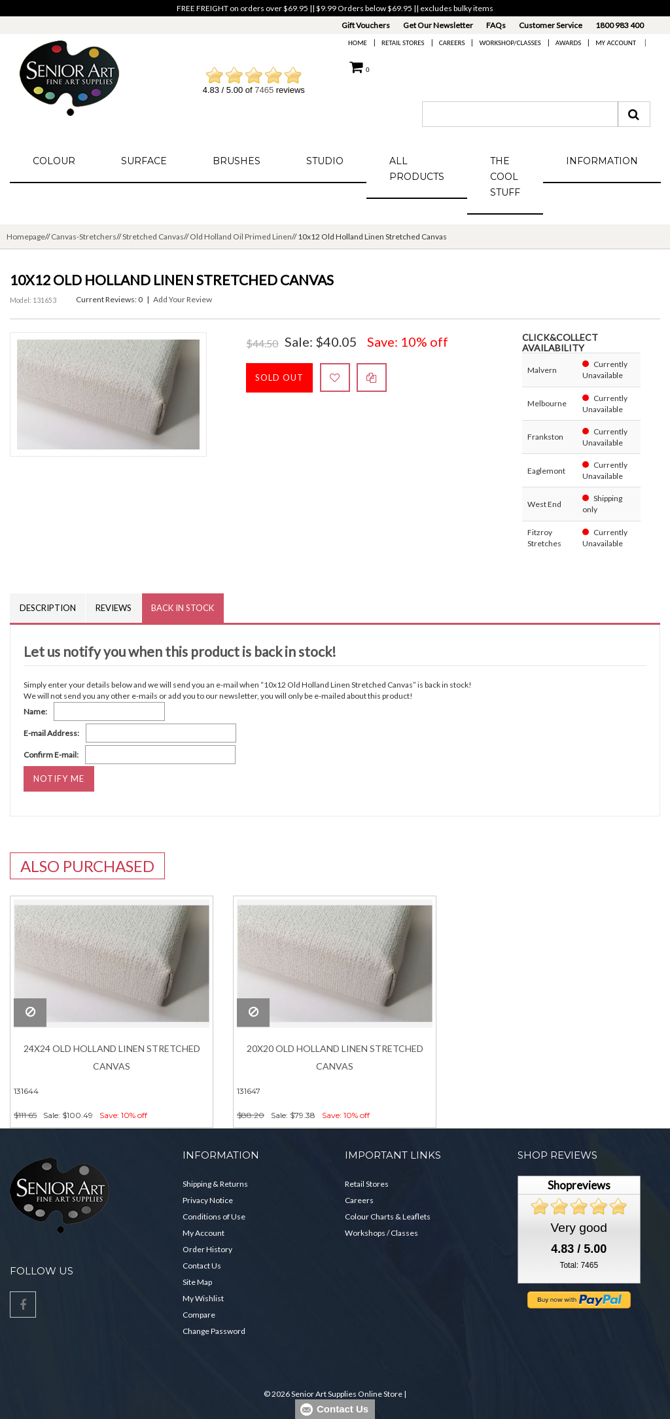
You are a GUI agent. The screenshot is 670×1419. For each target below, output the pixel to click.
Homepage (26, 236)
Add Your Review (182, 299)
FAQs (496, 25)
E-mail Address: (51, 734)
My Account (615, 43)
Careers (452, 43)
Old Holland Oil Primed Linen (241, 236)
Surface (144, 161)
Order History (207, 1249)
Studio (325, 161)
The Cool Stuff (505, 176)
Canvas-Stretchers (83, 236)
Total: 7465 (578, 1265)
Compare (199, 1315)
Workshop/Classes (509, 43)
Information (602, 161)
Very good (579, 1228)
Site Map (197, 1282)
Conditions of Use (214, 1216)
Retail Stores (403, 43)
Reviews (114, 608)
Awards (568, 43)
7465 (264, 90)
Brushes (236, 161)
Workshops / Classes (381, 1233)
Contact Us (202, 1265)
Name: (35, 712)
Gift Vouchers (366, 25)
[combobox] (520, 114)
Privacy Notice (208, 1200)
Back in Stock (183, 608)
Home (357, 43)
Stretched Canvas (153, 236)
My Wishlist (203, 1298)
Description (48, 608)
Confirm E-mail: (51, 755)
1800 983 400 (619, 25)
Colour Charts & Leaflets (388, 1216)
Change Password (214, 1331)
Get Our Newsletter (438, 25)
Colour (54, 161)
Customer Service (550, 25)
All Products (416, 169)
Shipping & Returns (215, 1184)
